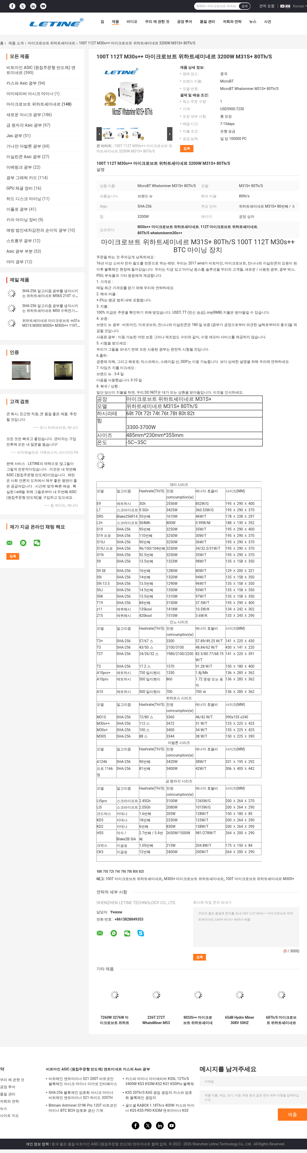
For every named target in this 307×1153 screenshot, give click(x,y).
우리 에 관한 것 (157, 21)
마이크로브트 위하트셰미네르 (51, 43)
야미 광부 (15, 261)
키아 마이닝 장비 (21, 219)
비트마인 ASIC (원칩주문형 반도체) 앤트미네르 (84, 1069)
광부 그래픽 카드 (21, 177)
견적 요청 (266, 6)
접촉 (186, 148)
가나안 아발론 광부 (23, 146)
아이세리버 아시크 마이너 (29, 93)
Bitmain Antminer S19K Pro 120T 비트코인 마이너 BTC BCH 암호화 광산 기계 (83, 1108)
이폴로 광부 (17, 209)
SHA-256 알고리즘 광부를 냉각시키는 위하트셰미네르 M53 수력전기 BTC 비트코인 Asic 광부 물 (50, 311)
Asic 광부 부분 (19, 251)
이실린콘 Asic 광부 (23, 156)
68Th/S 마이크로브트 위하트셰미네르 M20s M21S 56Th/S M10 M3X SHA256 (281, 1020)
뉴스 (252, 21)
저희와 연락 (232, 21)
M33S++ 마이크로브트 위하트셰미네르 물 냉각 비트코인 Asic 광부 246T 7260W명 (198, 1020)
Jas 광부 (14, 135)
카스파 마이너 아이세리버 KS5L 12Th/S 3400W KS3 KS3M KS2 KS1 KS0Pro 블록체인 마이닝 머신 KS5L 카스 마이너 (159, 1082)
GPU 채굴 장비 (19, 188)
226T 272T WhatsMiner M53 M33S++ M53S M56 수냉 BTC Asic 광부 (156, 1020)
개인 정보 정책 (37, 1144)
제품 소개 (16, 43)
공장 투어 (184, 21)
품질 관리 (207, 21)
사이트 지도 (9, 1116)
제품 (115, 21)
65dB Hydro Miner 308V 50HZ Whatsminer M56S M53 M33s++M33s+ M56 (239, 1020)
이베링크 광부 (19, 167)
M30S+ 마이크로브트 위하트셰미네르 (194, 879)
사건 (267, 21)
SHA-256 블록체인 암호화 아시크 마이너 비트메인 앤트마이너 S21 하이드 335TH (81, 1095)
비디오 (132, 21)
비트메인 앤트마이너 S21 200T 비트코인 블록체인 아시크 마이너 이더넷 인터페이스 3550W (83, 1082)
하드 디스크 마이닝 (23, 198)
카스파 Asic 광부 (21, 83)
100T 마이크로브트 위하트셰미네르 (133, 879)
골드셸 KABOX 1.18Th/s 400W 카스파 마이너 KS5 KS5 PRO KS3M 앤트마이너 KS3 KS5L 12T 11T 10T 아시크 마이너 (159, 1108)
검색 (245, 6)
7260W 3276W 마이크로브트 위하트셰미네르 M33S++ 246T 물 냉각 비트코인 (114, 1020)
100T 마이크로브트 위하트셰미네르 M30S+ (260, 879)
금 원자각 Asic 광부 (24, 125)
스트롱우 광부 (19, 240)
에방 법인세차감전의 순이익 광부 (36, 230)
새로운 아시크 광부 (23, 114)
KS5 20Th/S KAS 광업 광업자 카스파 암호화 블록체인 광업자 (158, 1095)
